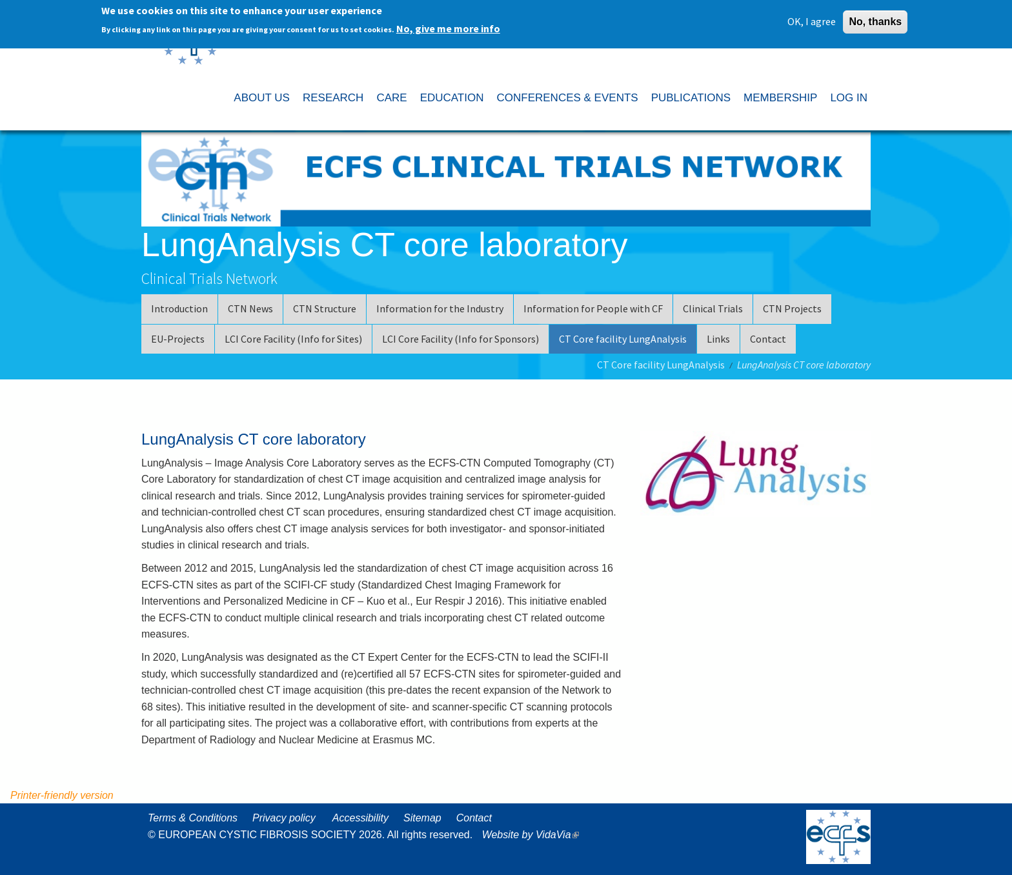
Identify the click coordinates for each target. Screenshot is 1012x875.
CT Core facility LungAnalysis (623, 338)
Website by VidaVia (533, 834)
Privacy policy (284, 817)
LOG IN (848, 98)
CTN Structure (324, 308)
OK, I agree (811, 21)
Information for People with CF (593, 308)
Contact (768, 338)
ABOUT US (262, 98)
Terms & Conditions (193, 817)
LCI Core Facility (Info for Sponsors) (460, 338)
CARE (391, 98)
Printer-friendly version (62, 795)
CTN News (250, 308)
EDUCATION (452, 98)
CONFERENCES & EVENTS (567, 98)
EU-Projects (178, 338)
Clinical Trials (713, 308)
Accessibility (360, 817)
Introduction (179, 308)
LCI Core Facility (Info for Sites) (293, 338)
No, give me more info (448, 28)
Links (718, 338)
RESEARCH (333, 98)
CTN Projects (792, 308)
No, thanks (875, 21)
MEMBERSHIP (780, 98)
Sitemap (422, 817)
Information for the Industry (439, 308)
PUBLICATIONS (691, 98)
